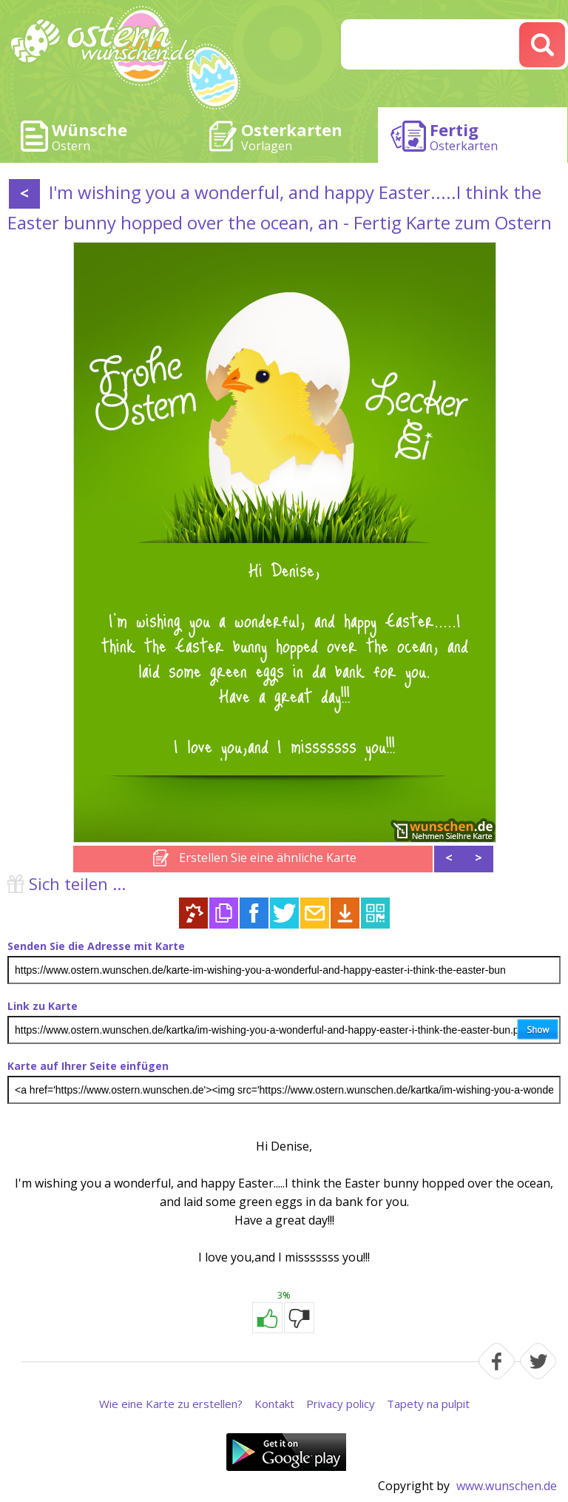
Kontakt (274, 1403)
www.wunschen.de (506, 1486)
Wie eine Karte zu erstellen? (171, 1403)
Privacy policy (340, 1403)
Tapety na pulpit (428, 1403)
